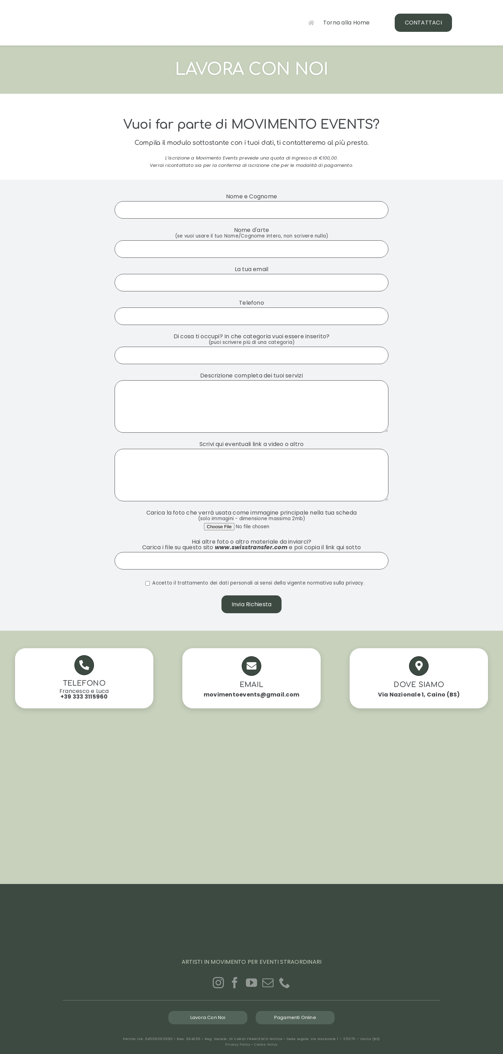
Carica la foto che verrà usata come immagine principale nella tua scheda (251, 519)
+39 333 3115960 (84, 697)
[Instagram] (218, 982)
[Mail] (268, 982)
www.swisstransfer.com (251, 547)
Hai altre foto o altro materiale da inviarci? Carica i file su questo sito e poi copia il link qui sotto (251, 551)
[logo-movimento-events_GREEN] (77, 8)
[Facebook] (234, 982)
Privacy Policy (237, 1044)
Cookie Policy (265, 1044)
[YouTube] (251, 982)
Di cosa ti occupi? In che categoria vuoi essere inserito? (251, 344)
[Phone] (284, 982)
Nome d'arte (251, 238)
